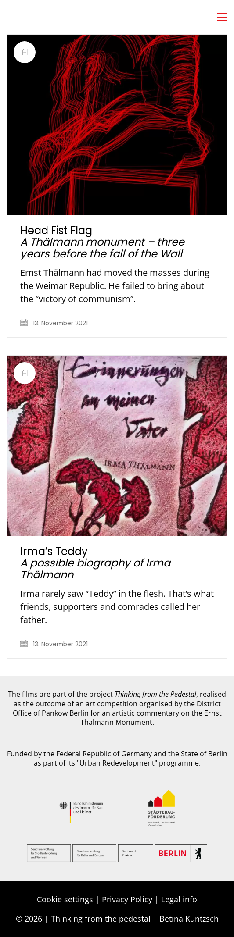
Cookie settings (65, 899)
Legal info (179, 899)
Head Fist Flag (102, 242)
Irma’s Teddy (95, 563)
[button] (222, 17)
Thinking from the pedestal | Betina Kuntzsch (135, 918)
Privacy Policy (127, 899)
